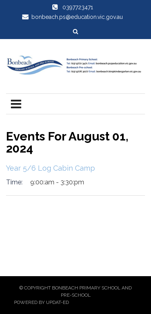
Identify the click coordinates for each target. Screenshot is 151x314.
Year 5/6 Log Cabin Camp (50, 168)
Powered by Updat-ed (41, 302)
